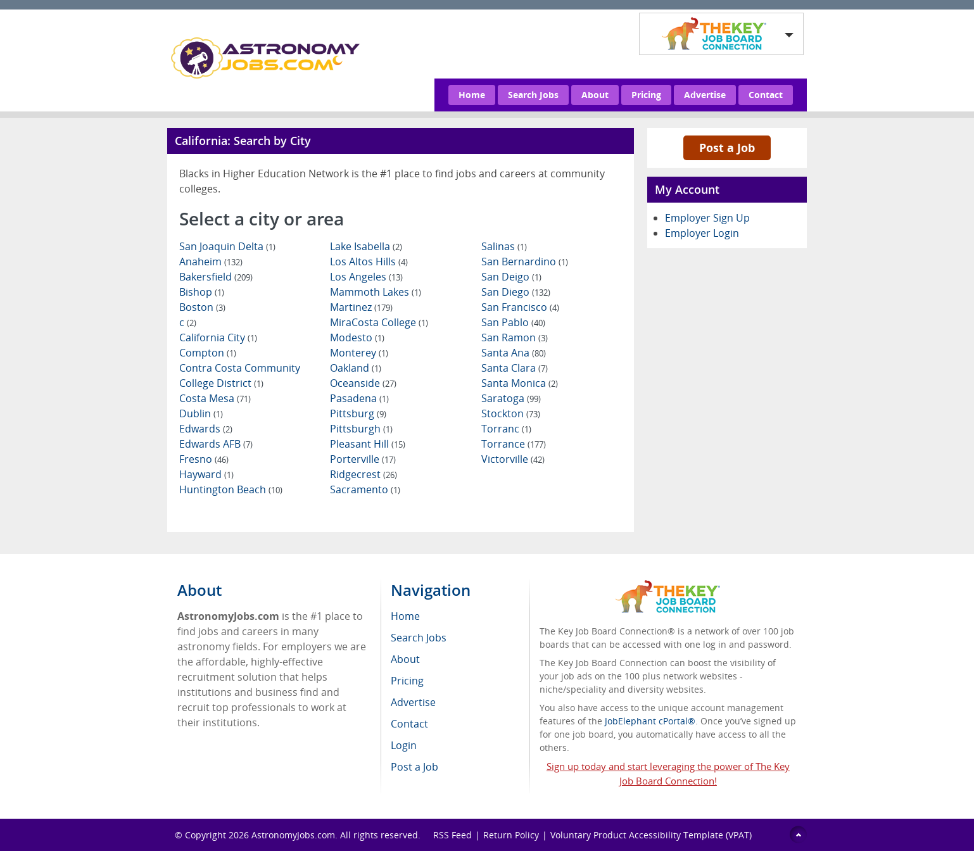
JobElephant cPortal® (650, 721)
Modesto (357, 337)
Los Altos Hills (369, 261)
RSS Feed (452, 835)
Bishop (201, 292)
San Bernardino (524, 261)
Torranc (506, 429)
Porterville (363, 459)
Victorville (513, 459)
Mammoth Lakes (375, 292)
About (595, 95)
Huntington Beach (230, 489)
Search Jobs (533, 95)
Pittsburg (358, 413)
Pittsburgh (361, 429)
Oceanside (363, 383)
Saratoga (511, 398)
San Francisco (520, 307)
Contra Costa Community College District (239, 375)
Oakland (355, 368)
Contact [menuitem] (409, 724)
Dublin (201, 413)
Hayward (206, 474)
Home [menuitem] (405, 616)
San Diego (515, 292)
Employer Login (702, 233)
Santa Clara (514, 368)
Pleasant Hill (367, 444)
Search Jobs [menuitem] (418, 638)
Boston (202, 307)
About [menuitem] (405, 659)
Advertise (705, 95)
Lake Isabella (366, 246)
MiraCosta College (379, 322)
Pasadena (359, 398)
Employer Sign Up (707, 218)
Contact (766, 95)
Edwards (205, 429)
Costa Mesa (215, 398)
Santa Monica (519, 383)
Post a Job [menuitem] (414, 767)
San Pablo (513, 322)
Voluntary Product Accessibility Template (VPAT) (651, 835)
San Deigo (511, 277)
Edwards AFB (216, 444)
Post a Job (727, 147)
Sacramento (365, 489)
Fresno (204, 459)
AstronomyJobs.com (293, 835)
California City (218, 337)
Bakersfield (216, 277)
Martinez (361, 307)
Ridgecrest (363, 474)
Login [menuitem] (404, 745)
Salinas (504, 246)
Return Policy (511, 835)
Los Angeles (366, 277)
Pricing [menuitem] (407, 681)
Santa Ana (513, 353)
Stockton (510, 413)
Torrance (513, 444)
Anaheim (211, 261)
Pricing (646, 95)
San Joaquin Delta (227, 246)
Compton (207, 353)
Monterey (359, 353)
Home (472, 95)
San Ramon (514, 337)
